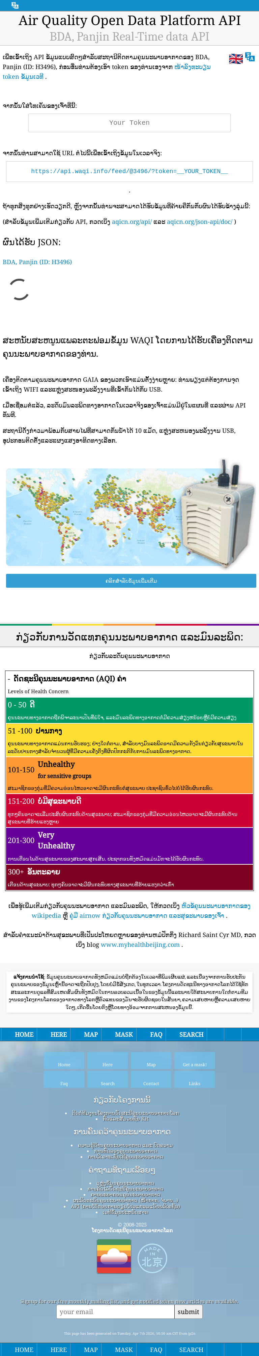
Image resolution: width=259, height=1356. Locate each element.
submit (188, 1311)
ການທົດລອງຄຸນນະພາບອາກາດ (125, 1150)
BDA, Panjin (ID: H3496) (37, 262)
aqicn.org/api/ (132, 221)
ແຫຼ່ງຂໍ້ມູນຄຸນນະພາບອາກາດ (125, 1182)
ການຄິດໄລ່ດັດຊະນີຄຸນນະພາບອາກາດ (125, 1188)
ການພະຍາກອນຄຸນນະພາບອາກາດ (126, 1194)
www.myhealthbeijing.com (140, 944)
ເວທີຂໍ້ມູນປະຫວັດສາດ (125, 1212)
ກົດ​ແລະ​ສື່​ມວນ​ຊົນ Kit (125, 1118)
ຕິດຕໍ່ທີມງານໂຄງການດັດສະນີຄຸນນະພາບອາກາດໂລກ (125, 1112)
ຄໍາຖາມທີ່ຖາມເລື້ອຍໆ (122, 1170)
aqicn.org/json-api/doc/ (199, 221)
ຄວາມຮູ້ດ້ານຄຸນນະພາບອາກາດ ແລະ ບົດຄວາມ (125, 1145)
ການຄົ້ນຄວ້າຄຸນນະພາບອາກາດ (122, 1131)
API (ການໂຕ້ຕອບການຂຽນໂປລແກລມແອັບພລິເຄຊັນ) (125, 1206)
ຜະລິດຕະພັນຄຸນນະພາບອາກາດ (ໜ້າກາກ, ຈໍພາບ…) (125, 1200)
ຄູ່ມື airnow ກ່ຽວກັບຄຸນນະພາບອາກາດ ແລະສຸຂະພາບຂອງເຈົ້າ (146, 915)
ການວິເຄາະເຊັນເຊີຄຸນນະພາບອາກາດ (125, 1156)
